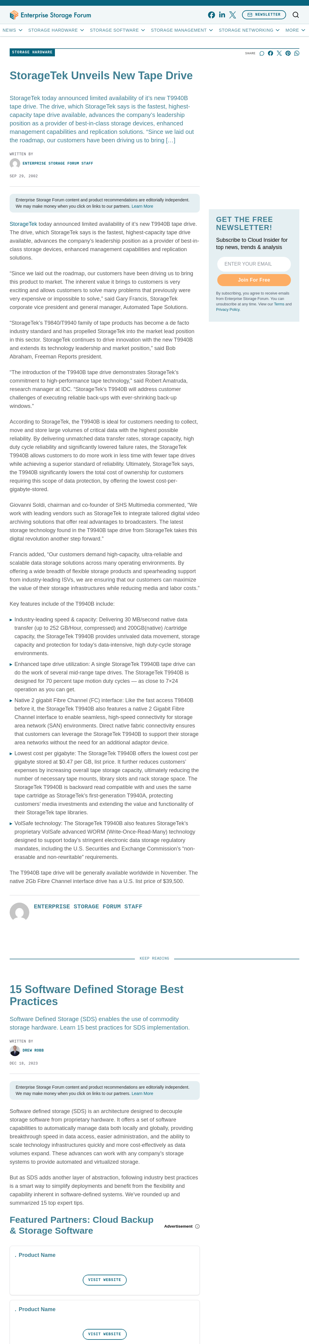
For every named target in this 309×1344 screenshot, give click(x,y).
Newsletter (264, 14)
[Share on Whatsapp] (296, 53)
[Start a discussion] (261, 53)
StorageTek (23, 224)
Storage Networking (250, 30)
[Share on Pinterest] (288, 53)
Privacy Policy (227, 310)
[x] (232, 14)
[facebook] (211, 14)
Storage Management (182, 30)
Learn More (142, 206)
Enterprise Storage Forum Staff (51, 163)
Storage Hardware (56, 30)
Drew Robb (27, 1051)
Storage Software (118, 30)
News (13, 30)
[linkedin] (221, 14)
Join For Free (254, 279)
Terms (279, 304)
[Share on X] (279, 53)
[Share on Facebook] (270, 53)
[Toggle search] (295, 14)
